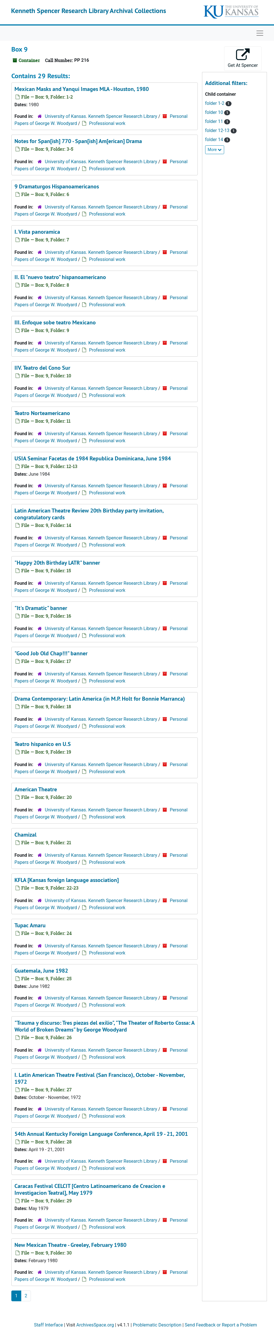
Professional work (107, 123)
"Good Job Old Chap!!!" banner (51, 653)
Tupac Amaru (30, 925)
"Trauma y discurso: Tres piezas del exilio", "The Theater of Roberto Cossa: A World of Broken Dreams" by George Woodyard (104, 1026)
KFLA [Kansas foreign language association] (66, 880)
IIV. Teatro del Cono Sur (42, 367)
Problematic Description (157, 1325)
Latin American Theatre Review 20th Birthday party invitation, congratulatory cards (88, 514)
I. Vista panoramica (37, 231)
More (215, 149)
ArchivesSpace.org (95, 1325)
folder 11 (214, 121)
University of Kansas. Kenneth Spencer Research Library (101, 116)
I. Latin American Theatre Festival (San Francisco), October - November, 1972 (99, 1078)
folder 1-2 (215, 103)
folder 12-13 (218, 130)
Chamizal (25, 834)
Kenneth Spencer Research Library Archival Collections (88, 10)
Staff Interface (48, 1325)
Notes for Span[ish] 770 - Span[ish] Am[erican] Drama (78, 141)
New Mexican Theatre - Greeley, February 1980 (70, 1245)
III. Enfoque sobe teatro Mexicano (55, 322)
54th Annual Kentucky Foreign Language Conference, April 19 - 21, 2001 (101, 1134)
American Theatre (35, 789)
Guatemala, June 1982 (41, 970)
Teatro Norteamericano (42, 413)
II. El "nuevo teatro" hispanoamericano (60, 277)
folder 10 (214, 112)
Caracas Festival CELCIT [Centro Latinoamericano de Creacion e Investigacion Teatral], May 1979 (89, 1189)
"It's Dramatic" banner (40, 608)
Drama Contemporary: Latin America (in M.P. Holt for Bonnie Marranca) (99, 698)
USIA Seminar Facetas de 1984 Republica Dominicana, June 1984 (92, 458)
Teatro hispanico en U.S (42, 744)
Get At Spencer (243, 58)
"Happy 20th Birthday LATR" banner (57, 562)
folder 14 (214, 139)
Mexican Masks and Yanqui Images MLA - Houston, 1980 (81, 89)
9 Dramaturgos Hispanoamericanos (56, 186)
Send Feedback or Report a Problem (221, 1325)
